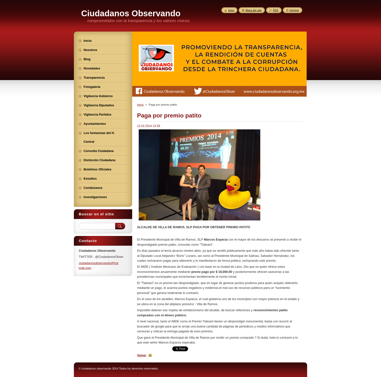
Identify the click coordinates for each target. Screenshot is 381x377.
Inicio (140, 104)
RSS (275, 10)
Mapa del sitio (253, 10)
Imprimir (294, 10)
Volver (141, 355)
